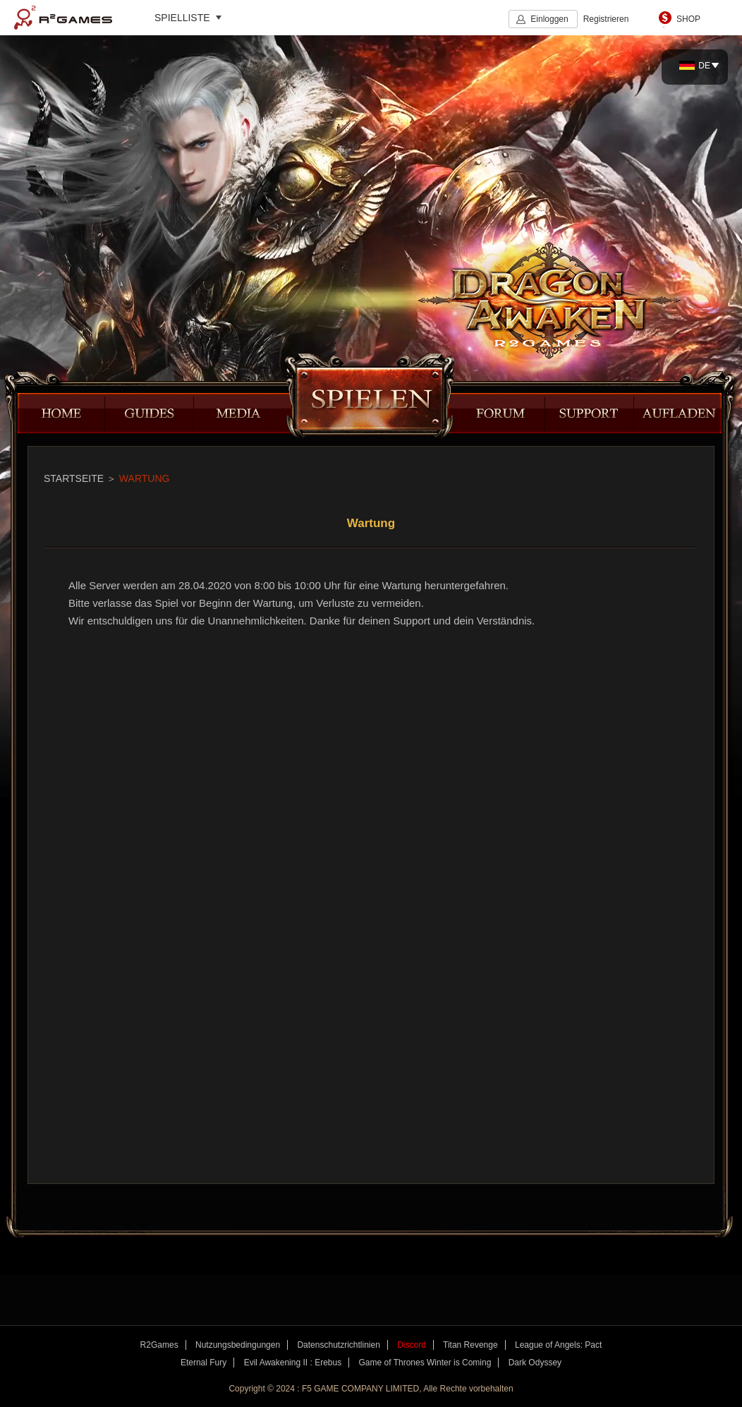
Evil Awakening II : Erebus (293, 1362)
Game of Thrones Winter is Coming (425, 1362)
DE (694, 66)
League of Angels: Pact (558, 1345)
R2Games (63, 17)
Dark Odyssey (535, 1362)
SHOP (688, 19)
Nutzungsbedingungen (237, 1345)
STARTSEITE (74, 478)
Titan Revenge (470, 1345)
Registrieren (606, 19)
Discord (411, 1345)
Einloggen (549, 19)
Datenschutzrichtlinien (338, 1345)
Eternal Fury (203, 1362)
